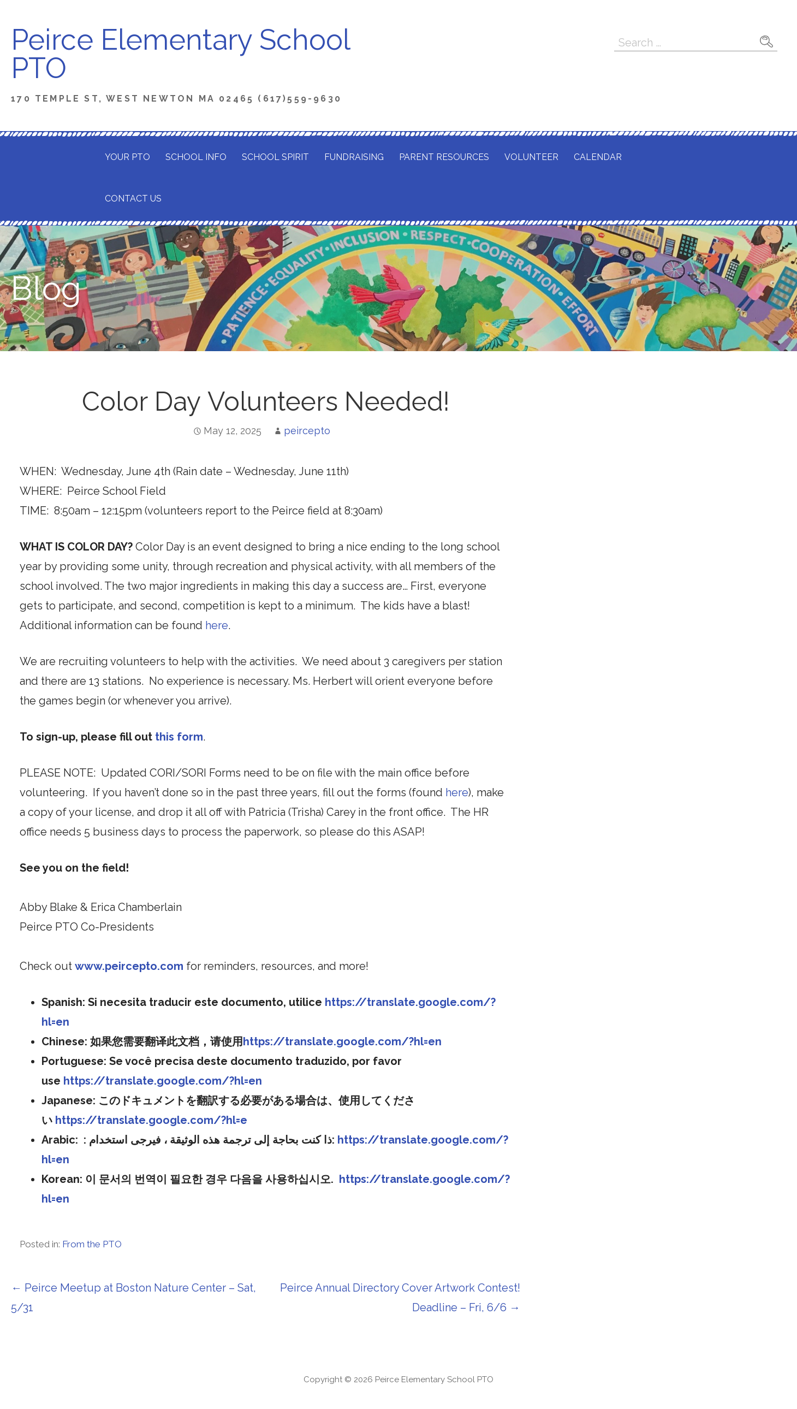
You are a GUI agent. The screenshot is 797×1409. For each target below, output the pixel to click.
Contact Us (133, 198)
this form (179, 736)
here (216, 625)
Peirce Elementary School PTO (180, 54)
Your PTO (127, 157)
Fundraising (354, 157)
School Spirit (275, 157)
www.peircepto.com (129, 966)
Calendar (598, 157)
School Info (196, 157)
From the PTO (92, 1244)
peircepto (307, 430)
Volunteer (531, 157)
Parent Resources (444, 157)
